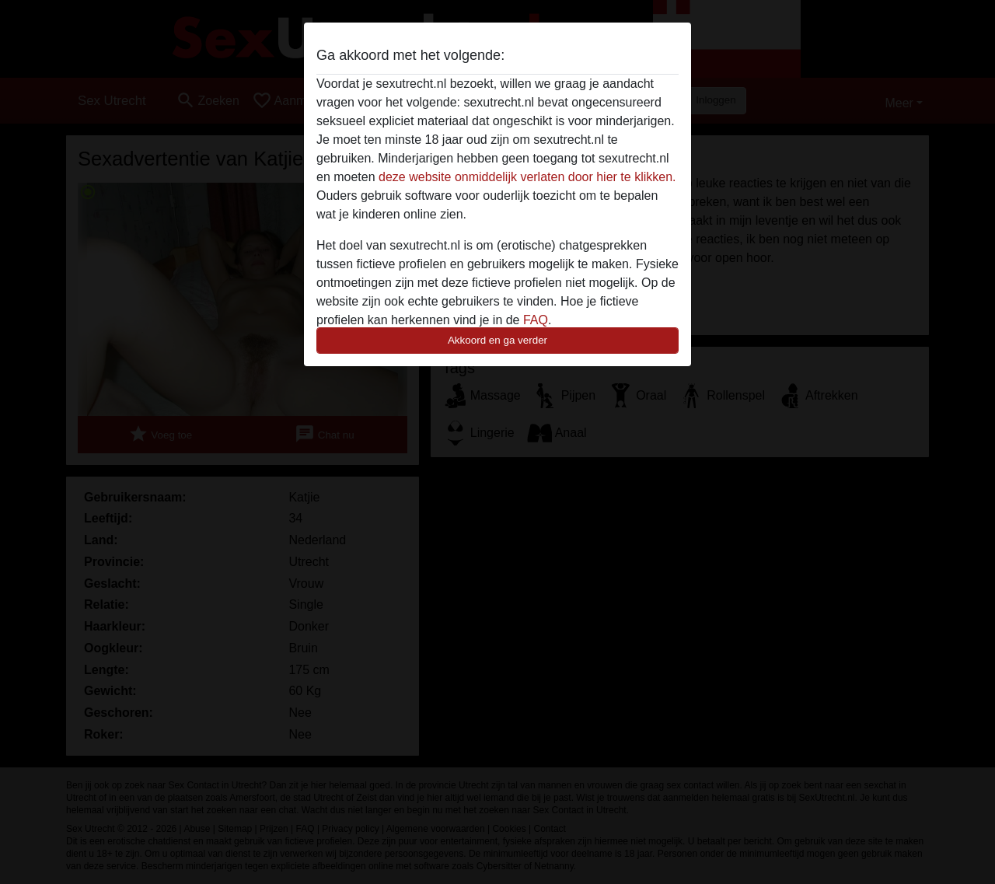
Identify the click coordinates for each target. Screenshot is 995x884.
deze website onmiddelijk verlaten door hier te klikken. (527, 176)
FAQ (535, 320)
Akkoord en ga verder (497, 340)
